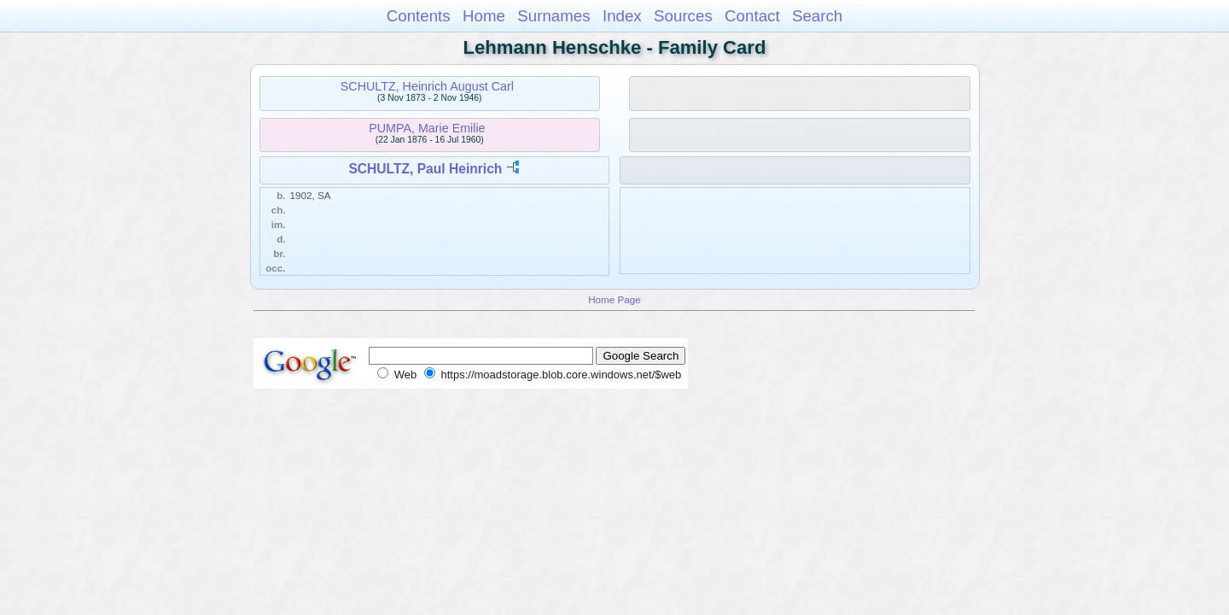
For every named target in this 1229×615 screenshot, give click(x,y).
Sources (683, 16)
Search (817, 16)
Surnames (553, 16)
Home (484, 16)
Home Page (614, 299)
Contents (419, 16)
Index (622, 16)
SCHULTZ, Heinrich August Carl (427, 86)
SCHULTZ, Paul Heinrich (425, 168)
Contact (752, 16)
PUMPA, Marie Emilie (427, 128)
